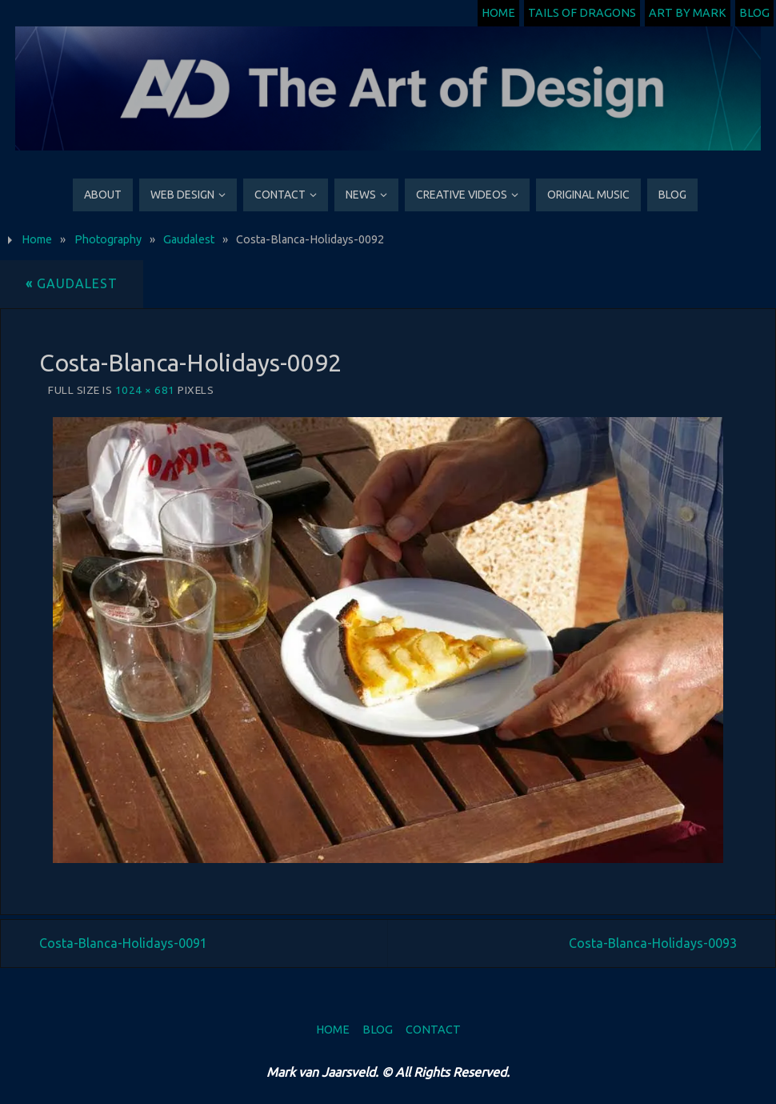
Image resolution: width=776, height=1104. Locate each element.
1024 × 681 (145, 389)
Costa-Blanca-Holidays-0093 (653, 943)
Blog (754, 12)
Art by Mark (687, 12)
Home (498, 12)
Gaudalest (188, 239)
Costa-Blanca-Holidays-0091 (123, 943)
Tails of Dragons (582, 12)
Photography (108, 239)
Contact (433, 1029)
